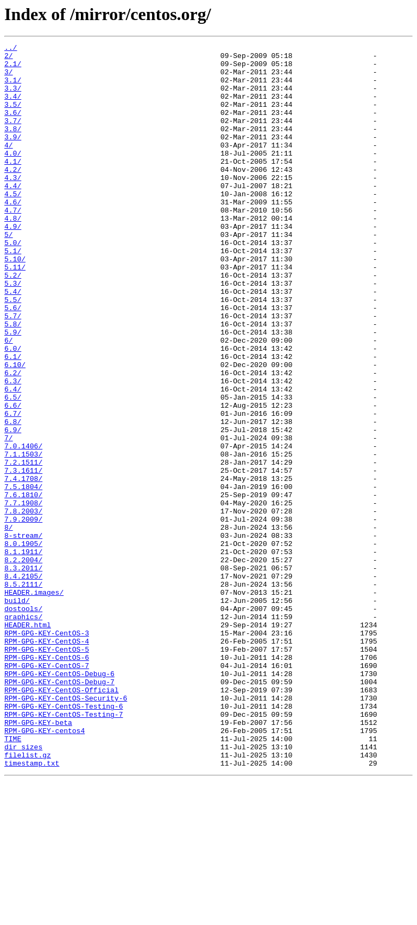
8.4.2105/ (23, 683)
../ (10, 49)
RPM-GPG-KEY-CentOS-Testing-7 (63, 849)
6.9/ (12, 507)
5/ (8, 273)
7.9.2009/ (23, 615)
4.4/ (12, 215)
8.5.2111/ (23, 693)
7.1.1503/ (23, 537)
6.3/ (12, 449)
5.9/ (12, 390)
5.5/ (12, 351)
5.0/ (12, 283)
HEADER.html (27, 742)
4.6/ (12, 234)
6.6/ (12, 478)
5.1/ (12, 293)
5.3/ (12, 332)
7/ (8, 517)
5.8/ (12, 381)
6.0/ (12, 410)
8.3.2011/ (23, 673)
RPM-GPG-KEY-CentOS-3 (46, 751)
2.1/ (12, 68)
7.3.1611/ (23, 556)
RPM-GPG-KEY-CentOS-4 (46, 761)
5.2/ (12, 322)
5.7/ (12, 371)
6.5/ (12, 468)
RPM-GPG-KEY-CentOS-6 (46, 781)
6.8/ (12, 498)
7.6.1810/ (23, 585)
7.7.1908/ (23, 595)
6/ (8, 400)
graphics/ (23, 732)
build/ (17, 712)
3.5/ (12, 117)
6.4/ (12, 459)
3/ (8, 78)
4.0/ (12, 176)
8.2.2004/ (23, 664)
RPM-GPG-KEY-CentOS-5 (46, 771)
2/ (8, 58)
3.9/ (12, 156)
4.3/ (12, 205)
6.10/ (15, 429)
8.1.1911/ (23, 654)
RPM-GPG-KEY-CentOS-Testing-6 (63, 839)
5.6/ (12, 361)
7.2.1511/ (23, 546)
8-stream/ (23, 634)
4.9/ (12, 263)
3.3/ (12, 97)
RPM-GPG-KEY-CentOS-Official (61, 820)
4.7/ (12, 244)
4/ (8, 166)
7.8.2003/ (23, 605)
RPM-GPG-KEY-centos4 (44, 868)
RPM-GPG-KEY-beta (38, 859)
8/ (8, 624)
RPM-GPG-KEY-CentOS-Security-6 (65, 829)
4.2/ (12, 195)
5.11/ (15, 312)
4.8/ (12, 254)
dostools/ (23, 722)
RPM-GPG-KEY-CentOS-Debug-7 (59, 810)
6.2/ (12, 439)
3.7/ (12, 137)
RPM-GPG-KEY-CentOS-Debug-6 (59, 800)
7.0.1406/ (23, 527)
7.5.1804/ (23, 576)
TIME (12, 878)
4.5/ (12, 224)
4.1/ (12, 185)
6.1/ (12, 420)
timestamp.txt (31, 908)
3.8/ (12, 146)
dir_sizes (23, 888)
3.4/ (12, 107)
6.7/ (12, 488)
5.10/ (15, 302)
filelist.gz (27, 898)
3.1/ (12, 88)
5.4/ (12, 341)
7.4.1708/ (23, 566)
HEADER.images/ (34, 703)
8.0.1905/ (23, 644)
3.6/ (12, 127)
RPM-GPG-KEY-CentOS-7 (46, 790)
